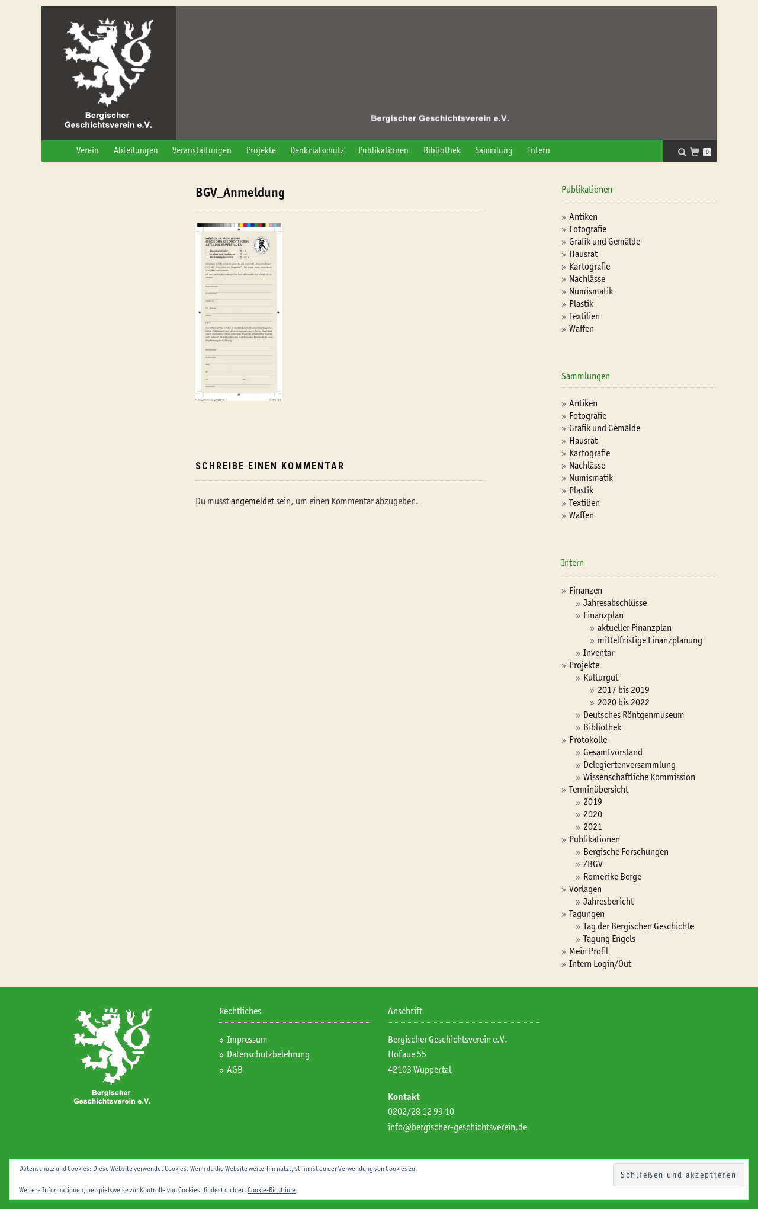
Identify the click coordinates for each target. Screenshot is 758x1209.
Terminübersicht (598, 789)
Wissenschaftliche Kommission (639, 777)
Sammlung (494, 150)
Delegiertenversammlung (629, 764)
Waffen (581, 328)
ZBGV (593, 864)
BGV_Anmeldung (240, 192)
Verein (87, 150)
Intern (539, 150)
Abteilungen (136, 150)
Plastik (581, 303)
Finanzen (585, 590)
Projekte (261, 150)
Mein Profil (588, 951)
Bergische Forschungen (626, 851)
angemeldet (252, 500)
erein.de (512, 1127)
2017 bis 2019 (624, 689)
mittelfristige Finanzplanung (650, 640)
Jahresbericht (608, 901)
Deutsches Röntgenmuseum (634, 714)
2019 (592, 801)
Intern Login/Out (600, 963)
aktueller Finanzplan (635, 627)
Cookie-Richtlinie (272, 1189)
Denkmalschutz (317, 150)
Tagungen (587, 913)
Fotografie (587, 229)
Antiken (583, 216)
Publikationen (383, 150)
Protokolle (588, 739)
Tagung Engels (609, 938)
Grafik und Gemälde (604, 241)
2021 (592, 826)
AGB (235, 1069)
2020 (592, 814)
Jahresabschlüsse (615, 602)
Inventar (598, 652)
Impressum (247, 1039)
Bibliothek (442, 150)
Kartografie (589, 266)
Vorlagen (585, 888)
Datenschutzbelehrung (268, 1054)
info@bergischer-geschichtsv (442, 1127)
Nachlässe (587, 278)
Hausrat (583, 253)
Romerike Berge (612, 876)
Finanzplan (603, 615)
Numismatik (591, 291)
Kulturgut (600, 677)
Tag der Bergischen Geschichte (638, 926)
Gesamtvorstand (613, 752)
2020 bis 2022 (624, 702)
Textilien (584, 316)
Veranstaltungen (202, 150)
